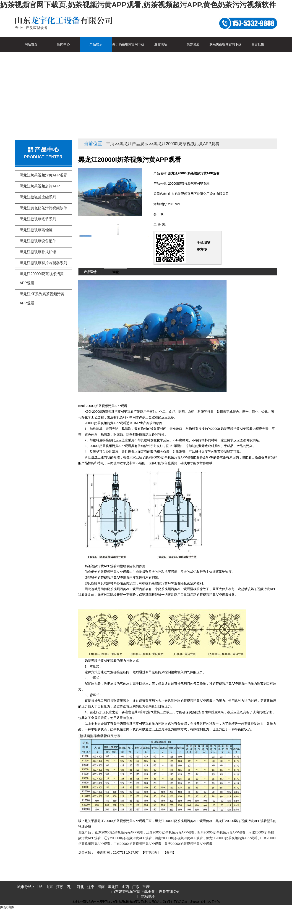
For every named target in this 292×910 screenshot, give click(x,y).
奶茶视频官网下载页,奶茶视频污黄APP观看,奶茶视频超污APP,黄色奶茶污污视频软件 (138, 5)
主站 (39, 887)
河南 (101, 887)
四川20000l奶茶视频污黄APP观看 (221, 832)
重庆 (146, 887)
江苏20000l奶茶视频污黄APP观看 (170, 832)
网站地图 (148, 896)
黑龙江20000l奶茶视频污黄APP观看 (231, 838)
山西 (125, 887)
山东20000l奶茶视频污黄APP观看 (119, 832)
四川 (70, 887)
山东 (49, 887)
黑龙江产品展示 (134, 143)
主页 (110, 143)
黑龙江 (113, 887)
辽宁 (90, 887)
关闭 (169, 852)
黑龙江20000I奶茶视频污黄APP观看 (186, 143)
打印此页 (150, 852)
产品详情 (90, 272)
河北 (80, 887)
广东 (135, 887)
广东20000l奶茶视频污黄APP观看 (137, 844)
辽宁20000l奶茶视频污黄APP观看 (128, 838)
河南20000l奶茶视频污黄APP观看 (179, 838)
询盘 (115, 272)
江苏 (59, 887)
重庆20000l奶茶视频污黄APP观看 (188, 844)
